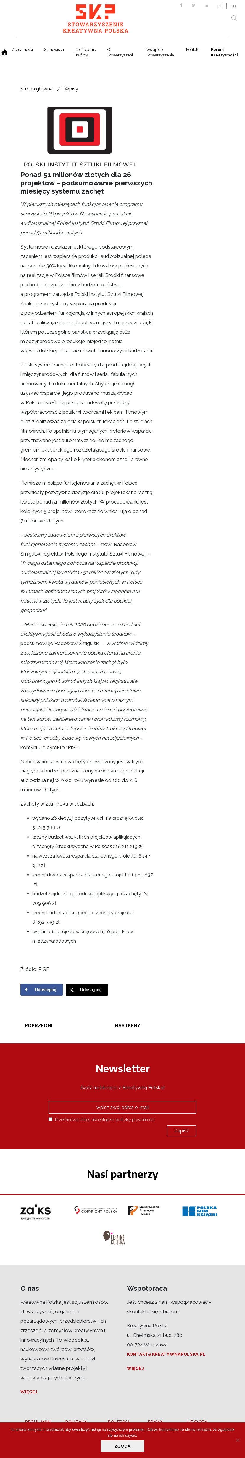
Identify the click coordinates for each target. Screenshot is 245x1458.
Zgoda (122, 1446)
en (233, 6)
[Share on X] (87, 990)
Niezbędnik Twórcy (85, 52)
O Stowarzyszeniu (121, 52)
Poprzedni (38, 1025)
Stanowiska (54, 49)
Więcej (28, 1391)
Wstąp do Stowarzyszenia (160, 52)
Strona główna (36, 89)
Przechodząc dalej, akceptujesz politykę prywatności (102, 1119)
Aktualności (22, 49)
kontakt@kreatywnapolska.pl (166, 1354)
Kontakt (192, 49)
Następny (127, 1025)
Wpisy (71, 89)
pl (219, 6)
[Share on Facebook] (41, 990)
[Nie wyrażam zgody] (238, 1440)
